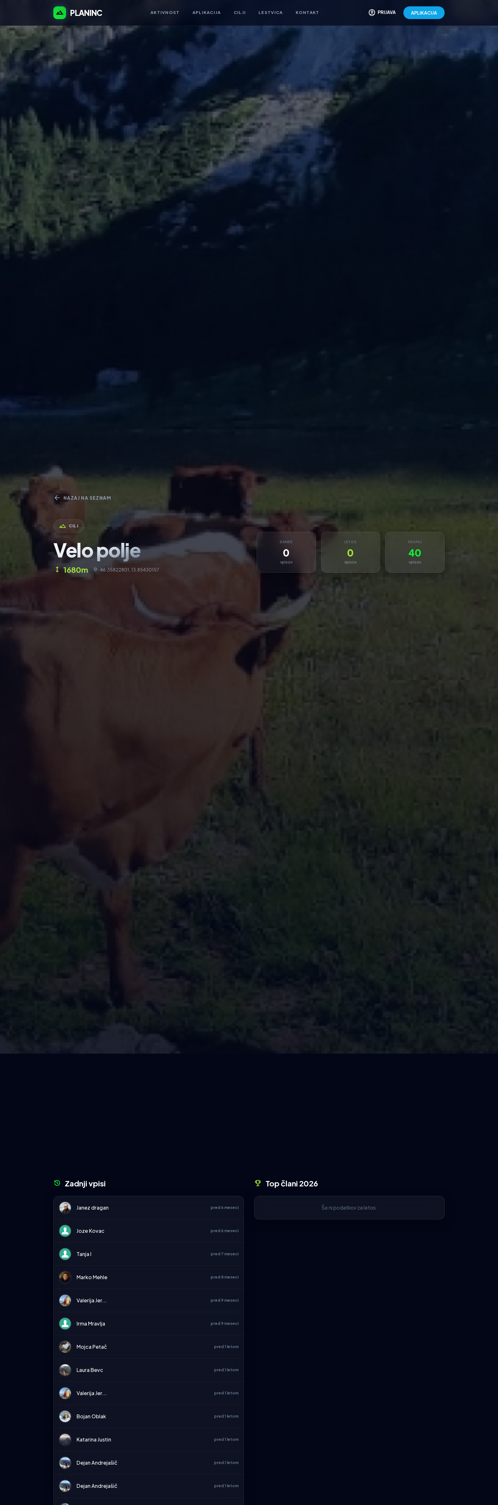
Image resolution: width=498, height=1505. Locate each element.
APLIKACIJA (424, 13)
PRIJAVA (382, 13)
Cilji (240, 12)
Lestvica (271, 12)
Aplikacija (206, 12)
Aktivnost (165, 12)
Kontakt (308, 12)
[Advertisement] (249, 1118)
